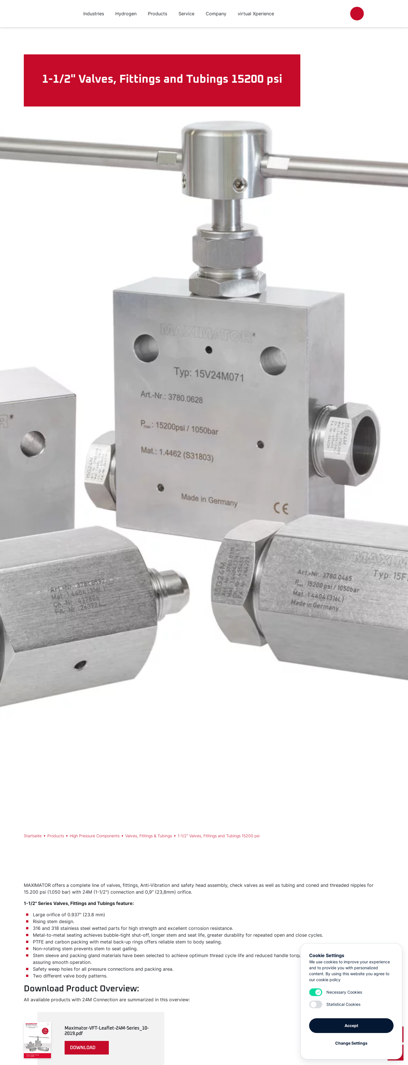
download (82, 1047)
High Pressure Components (95, 835)
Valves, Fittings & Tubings (148, 835)
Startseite (33, 835)
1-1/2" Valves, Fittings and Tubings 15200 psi (219, 835)
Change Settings (351, 1043)
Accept (351, 1025)
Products (55, 835)
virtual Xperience (256, 13)
